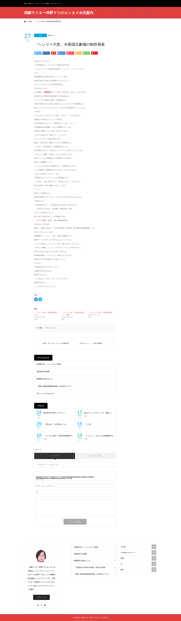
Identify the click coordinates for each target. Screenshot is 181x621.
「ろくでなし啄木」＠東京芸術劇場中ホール (58, 437)
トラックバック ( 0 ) (95, 456)
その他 (133, 13)
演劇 (40, 328)
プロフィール (41, 597)
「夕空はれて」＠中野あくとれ (55, 424)
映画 (113, 13)
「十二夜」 (88, 424)
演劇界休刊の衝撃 (43, 371)
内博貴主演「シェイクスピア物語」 (49, 364)
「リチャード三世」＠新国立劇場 (100, 312)
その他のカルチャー (149, 13)
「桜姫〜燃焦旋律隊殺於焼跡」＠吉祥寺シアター (54, 386)
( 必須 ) (40, 479)
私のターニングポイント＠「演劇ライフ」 (98, 414)
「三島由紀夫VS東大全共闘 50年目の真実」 (90, 567)
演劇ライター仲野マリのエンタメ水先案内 (58, 13)
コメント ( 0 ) (55, 456)
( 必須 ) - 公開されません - (46, 486)
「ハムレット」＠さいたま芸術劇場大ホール (98, 437)
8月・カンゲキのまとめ (45, 393)
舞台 (103, 13)
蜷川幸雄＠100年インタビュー (55, 413)
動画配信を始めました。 (45, 379)
